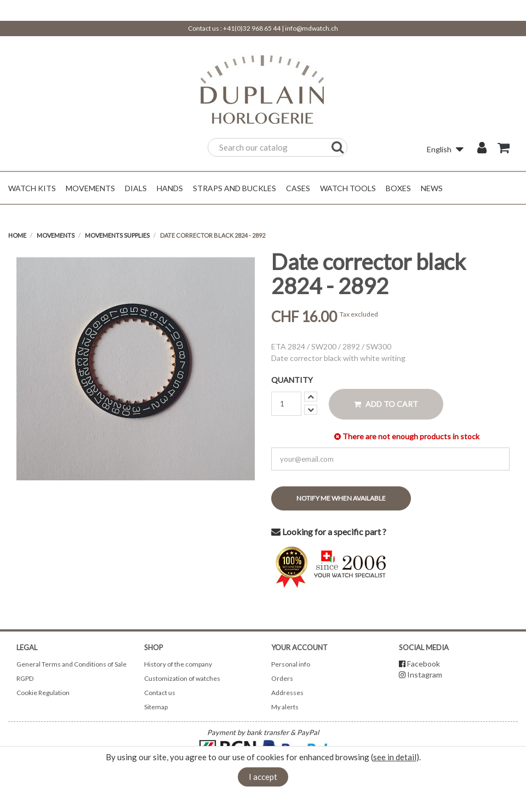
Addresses (287, 692)
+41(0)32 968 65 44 (252, 28)
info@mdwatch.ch (311, 28)
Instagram (424, 674)
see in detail (394, 757)
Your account (299, 647)
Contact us (159, 692)
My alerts (285, 707)
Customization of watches (182, 678)
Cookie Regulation (43, 692)
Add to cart (386, 404)
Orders (282, 678)
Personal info (290, 664)
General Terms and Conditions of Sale (71, 664)
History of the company (178, 664)
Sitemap (156, 707)
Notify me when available (341, 498)
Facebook (423, 663)
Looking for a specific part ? (328, 531)
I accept (263, 777)
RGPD (24, 678)
